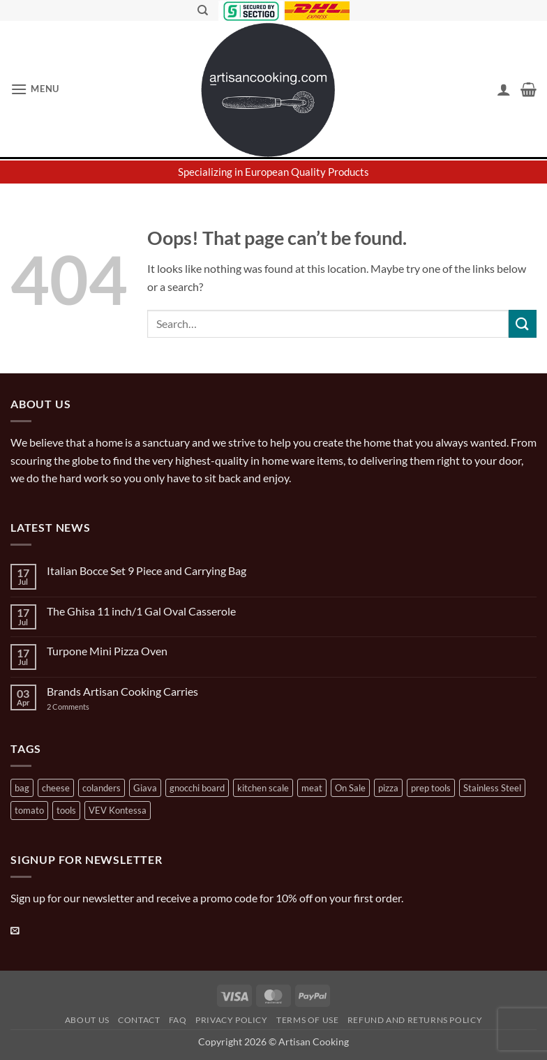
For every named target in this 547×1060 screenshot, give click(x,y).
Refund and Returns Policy (414, 1020)
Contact (139, 1020)
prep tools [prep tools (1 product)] (431, 787)
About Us (87, 1020)
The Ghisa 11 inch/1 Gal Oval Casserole (141, 611)
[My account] (504, 89)
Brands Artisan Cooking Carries (122, 691)
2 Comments (82, 706)
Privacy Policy (231, 1020)
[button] (34, 89)
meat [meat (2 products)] (311, 787)
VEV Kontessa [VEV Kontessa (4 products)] (118, 810)
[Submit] (523, 323)
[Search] (202, 10)
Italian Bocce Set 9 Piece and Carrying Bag (146, 570)
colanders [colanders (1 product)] (101, 787)
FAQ (178, 1020)
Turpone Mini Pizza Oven (107, 650)
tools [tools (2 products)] (66, 810)
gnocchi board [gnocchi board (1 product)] (197, 787)
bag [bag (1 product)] (22, 787)
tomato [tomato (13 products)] (29, 810)
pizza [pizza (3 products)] (388, 787)
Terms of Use (307, 1020)
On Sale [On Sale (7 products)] (350, 787)
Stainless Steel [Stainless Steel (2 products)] (492, 787)
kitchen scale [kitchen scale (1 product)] (263, 787)
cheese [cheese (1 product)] (56, 787)
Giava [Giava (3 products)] (145, 787)
